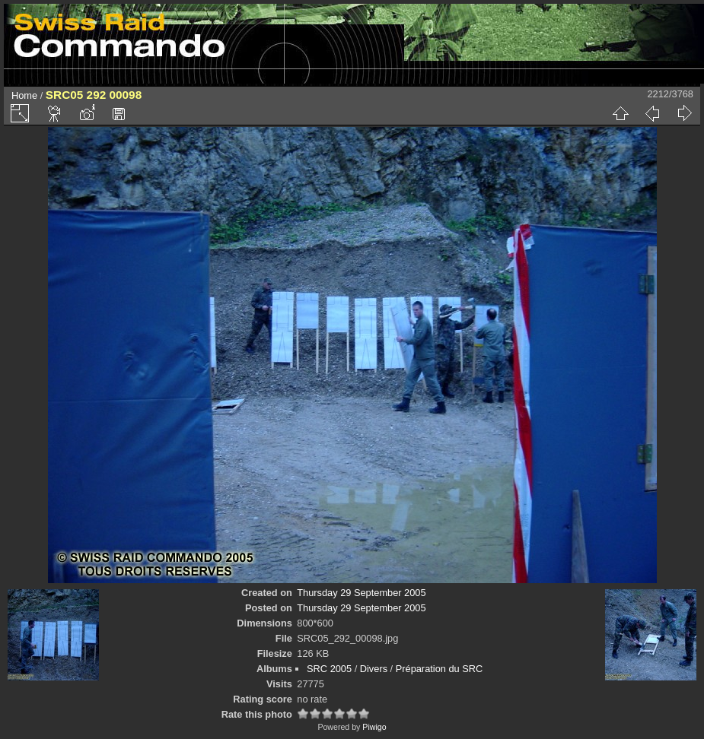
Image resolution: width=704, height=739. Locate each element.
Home (24, 95)
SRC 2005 (329, 668)
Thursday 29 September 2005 (361, 592)
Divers (373, 668)
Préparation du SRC (439, 668)
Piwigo (374, 726)
